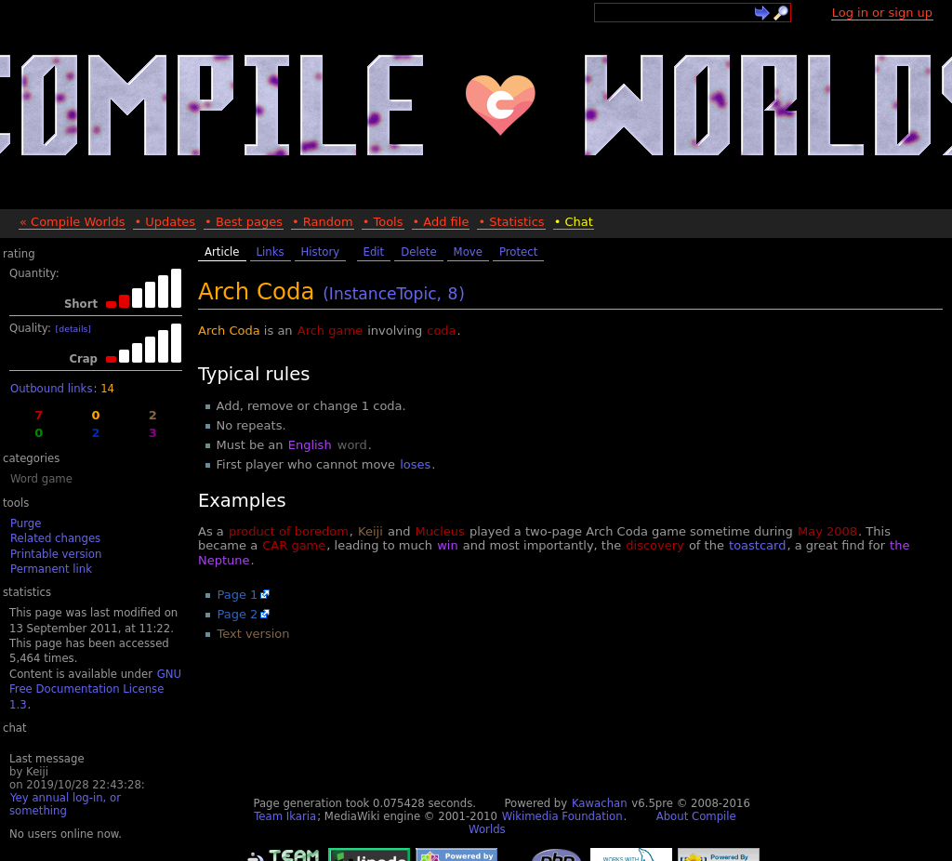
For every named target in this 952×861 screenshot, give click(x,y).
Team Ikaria (285, 816)
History (320, 251)
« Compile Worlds (72, 222)
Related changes (55, 538)
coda (441, 331)
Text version (254, 634)
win (447, 545)
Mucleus (440, 531)
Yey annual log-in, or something (65, 804)
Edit (374, 251)
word (352, 445)
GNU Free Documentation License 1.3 (95, 689)
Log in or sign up (882, 13)
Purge (25, 523)
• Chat (573, 222)
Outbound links (51, 388)
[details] (73, 329)
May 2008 (827, 531)
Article (222, 251)
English (310, 445)
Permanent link (51, 569)
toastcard (757, 545)
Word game (41, 478)
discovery (654, 545)
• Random (322, 222)
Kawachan (600, 803)
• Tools (383, 222)
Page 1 (238, 595)
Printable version (55, 554)
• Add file (441, 222)
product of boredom (289, 531)
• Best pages (244, 222)
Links (270, 251)
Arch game (330, 331)
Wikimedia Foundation (562, 816)
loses (415, 464)
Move (468, 251)
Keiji (370, 531)
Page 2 (238, 614)
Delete (418, 251)
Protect (518, 251)
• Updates (164, 222)
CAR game (293, 545)
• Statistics (511, 222)
